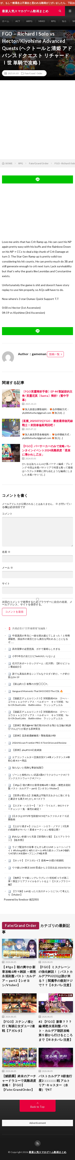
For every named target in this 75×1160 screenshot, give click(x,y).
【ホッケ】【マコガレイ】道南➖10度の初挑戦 (38, 860)
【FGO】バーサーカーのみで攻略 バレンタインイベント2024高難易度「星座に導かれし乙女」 (46, 450)
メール (7, 567)
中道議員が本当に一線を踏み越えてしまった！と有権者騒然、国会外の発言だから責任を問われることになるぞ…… (39, 639)
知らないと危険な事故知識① (27, 767)
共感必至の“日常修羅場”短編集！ (30, 628)
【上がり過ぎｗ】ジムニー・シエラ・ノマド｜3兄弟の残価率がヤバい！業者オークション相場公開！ (38, 828)
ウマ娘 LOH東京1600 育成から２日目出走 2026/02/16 (41, 867)
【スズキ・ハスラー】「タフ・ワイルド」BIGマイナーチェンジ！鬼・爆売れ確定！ (38, 807)
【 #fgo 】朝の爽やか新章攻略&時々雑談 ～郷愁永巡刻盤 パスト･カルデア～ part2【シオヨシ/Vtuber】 (39, 786)
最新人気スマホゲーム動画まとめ (47, 1152)
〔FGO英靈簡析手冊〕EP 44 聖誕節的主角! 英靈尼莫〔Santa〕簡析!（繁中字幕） (47, 396)
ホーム (5, 21)
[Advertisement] (37, 119)
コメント (7, 513)
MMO (42, 21)
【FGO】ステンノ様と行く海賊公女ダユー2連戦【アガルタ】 (18, 1026)
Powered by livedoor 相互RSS (21, 899)
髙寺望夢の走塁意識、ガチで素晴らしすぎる (36, 648)
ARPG (29, 21)
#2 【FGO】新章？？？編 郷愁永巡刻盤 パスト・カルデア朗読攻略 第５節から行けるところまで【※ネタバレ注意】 (56, 1030)
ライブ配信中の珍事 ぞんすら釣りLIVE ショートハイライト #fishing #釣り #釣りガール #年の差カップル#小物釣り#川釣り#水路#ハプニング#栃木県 (39, 850)
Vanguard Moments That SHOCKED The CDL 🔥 (37, 691)
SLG (64, 21)
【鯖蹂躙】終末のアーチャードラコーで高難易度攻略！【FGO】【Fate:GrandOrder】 (19, 1082)
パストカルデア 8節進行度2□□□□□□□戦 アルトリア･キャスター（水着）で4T (55, 1082)
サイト (6, 583)
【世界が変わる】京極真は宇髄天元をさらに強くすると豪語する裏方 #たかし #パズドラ (39, 797)
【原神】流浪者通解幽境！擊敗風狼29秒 (34, 735)
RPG (53, 21)
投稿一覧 (54, 354)
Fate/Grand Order (33, 73)
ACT (17, 21)
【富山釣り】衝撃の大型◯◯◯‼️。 (31, 683)
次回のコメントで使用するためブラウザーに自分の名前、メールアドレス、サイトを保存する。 (37, 603)
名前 (6, 552)
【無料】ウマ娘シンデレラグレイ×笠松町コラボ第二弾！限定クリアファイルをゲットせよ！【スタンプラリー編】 (39, 881)
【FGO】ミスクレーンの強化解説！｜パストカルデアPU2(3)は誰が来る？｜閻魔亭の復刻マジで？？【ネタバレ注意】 (56, 976)
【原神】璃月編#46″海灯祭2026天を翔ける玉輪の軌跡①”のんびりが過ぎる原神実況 (39, 727)
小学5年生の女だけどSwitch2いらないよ (34, 656)
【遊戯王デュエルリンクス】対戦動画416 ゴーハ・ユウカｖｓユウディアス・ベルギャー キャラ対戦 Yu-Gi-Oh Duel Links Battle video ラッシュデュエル (38, 701)
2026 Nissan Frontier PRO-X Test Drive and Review (39, 742)
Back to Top (37, 1106)
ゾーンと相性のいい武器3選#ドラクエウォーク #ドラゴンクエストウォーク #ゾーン (39, 776)
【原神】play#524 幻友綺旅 (27, 749)
